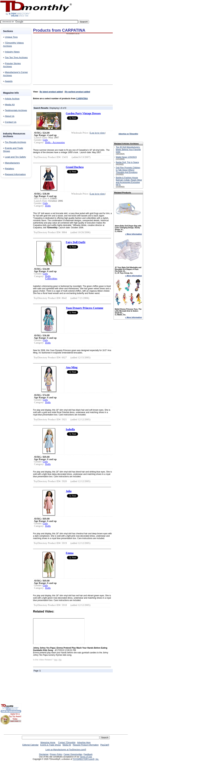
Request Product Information (86, 745)
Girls (45, 140)
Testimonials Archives (16, 110)
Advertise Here (84, 742)
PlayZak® (104, 745)
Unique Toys (11, 37)
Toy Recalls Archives (15, 142)
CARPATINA (82, 98)
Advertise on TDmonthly (128, 134)
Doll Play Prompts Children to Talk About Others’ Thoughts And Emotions (128, 170)
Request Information (15, 174)
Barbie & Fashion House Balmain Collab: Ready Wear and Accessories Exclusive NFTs (129, 181)
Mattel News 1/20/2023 (126, 157)
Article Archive (12, 98)
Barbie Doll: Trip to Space (127, 162)
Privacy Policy (56, 754)
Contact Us (10, 122)
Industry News (12, 51)
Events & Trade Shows (50, 745)
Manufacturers (12, 163)
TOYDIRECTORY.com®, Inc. (86, 759)
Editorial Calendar (30, 745)
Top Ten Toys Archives (16, 57)
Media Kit (10, 104)
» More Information (133, 234)
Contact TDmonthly (67, 742)
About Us (9, 116)
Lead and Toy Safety (15, 157)
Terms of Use (86, 757)
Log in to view (97, 132)
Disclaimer (44, 754)
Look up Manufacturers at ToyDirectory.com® (65, 749)
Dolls (48, 205)
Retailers (9, 168)
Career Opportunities (73, 754)
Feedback (88, 754)
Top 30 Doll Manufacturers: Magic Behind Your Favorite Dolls (128, 149)
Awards (9, 81)
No (60, 660)
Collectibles (51, 278)
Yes (55, 660)
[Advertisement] (11, 235)
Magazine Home (48, 742)
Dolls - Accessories (55, 142)
